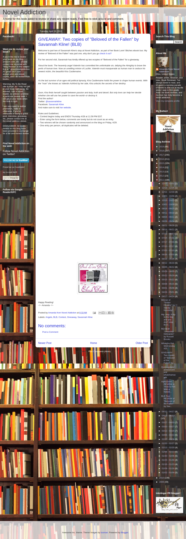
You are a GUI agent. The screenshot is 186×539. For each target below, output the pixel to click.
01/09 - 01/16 (168, 468)
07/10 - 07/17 (168, 246)
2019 (162, 146)
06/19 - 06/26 (168, 259)
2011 (162, 180)
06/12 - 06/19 (168, 263)
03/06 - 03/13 (168, 435)
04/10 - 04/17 (168, 411)
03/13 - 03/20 (168, 431)
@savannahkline (54, 101)
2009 (162, 482)
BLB (55, 317)
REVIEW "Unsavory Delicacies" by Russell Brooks (167, 334)
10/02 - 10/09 (168, 204)
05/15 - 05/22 (168, 279)
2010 (162, 478)
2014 (162, 167)
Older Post (142, 343)
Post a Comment (50, 332)
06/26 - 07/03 (168, 254)
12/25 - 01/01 (168, 183)
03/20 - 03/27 (168, 426)
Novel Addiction (24, 12)
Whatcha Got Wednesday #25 (168, 346)
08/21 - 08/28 (168, 225)
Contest (62, 317)
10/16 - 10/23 (168, 200)
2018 (162, 150)
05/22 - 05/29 (168, 275)
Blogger (124, 532)
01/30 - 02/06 (168, 456)
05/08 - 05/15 (168, 284)
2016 (162, 159)
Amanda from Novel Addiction (169, 70)
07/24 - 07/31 (168, 238)
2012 (162, 176)
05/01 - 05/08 (168, 288)
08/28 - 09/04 (168, 221)
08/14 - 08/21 (168, 229)
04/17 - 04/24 (168, 296)
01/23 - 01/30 (168, 460)
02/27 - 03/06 (168, 439)
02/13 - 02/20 (168, 447)
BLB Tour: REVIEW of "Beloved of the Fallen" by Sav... (167, 401)
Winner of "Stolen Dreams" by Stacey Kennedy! (168, 305)
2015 (162, 163)
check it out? (106, 53)
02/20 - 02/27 (168, 443)
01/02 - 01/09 (168, 472)
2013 (162, 171)
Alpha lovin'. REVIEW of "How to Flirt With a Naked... (168, 386)
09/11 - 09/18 (168, 213)
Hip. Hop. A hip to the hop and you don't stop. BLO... (168, 319)
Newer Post (45, 343)
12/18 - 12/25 (168, 188)
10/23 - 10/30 (168, 196)
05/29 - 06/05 (168, 271)
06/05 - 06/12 (168, 267)
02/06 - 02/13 (168, 452)
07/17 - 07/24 (168, 242)
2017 (162, 155)
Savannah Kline (56, 104)
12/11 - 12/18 (168, 192)
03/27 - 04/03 (168, 422)
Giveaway (71, 317)
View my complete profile (168, 101)
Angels (49, 317)
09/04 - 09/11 (168, 217)
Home (93, 343)
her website (65, 107)
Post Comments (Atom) (99, 351)
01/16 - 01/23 (168, 464)
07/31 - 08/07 (168, 234)
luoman (104, 532)
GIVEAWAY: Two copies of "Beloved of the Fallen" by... (168, 357)
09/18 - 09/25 (168, 208)
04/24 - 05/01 (168, 292)
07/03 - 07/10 (168, 250)
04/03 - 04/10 (168, 415)
